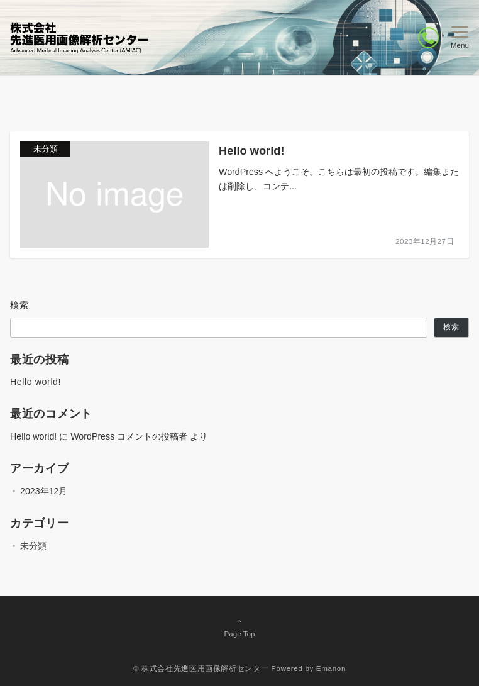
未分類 (33, 546)
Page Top (239, 627)
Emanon (331, 668)
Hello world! (35, 382)
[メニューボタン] (460, 37)
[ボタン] (428, 37)
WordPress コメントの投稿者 (128, 436)
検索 (20, 305)
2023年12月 (43, 491)
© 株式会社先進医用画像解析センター (200, 668)
